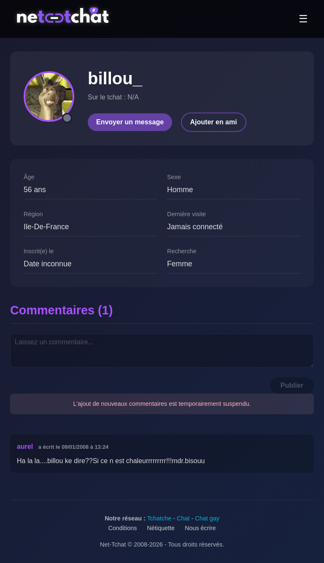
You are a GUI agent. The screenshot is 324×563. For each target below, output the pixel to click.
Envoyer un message (130, 122)
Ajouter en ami (213, 122)
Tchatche (159, 518)
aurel (25, 446)
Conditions (122, 528)
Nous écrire (200, 528)
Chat (183, 518)
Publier (292, 385)
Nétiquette (161, 528)
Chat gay (207, 518)
